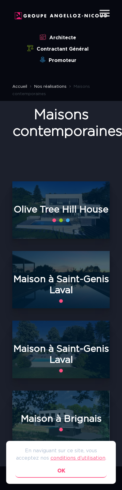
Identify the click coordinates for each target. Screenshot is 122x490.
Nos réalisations (50, 87)
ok (61, 471)
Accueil (19, 87)
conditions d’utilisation (78, 458)
